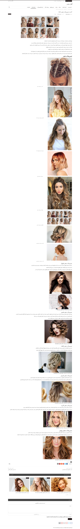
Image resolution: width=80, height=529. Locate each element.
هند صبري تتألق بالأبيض (12, 469)
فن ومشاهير (52, 7)
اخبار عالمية (64, 7)
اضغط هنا (58, 309)
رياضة (57, 7)
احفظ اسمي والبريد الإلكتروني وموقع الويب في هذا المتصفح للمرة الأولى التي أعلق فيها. (59, 516)
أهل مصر (69, 4)
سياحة (60, 7)
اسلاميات (28, 7)
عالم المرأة (34, 7)
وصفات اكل (47, 7)
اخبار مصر (69, 7)
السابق (69, 494)
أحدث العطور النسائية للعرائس (67, 469)
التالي (67, 494)
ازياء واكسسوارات (40, 7)
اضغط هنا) (55, 373)
